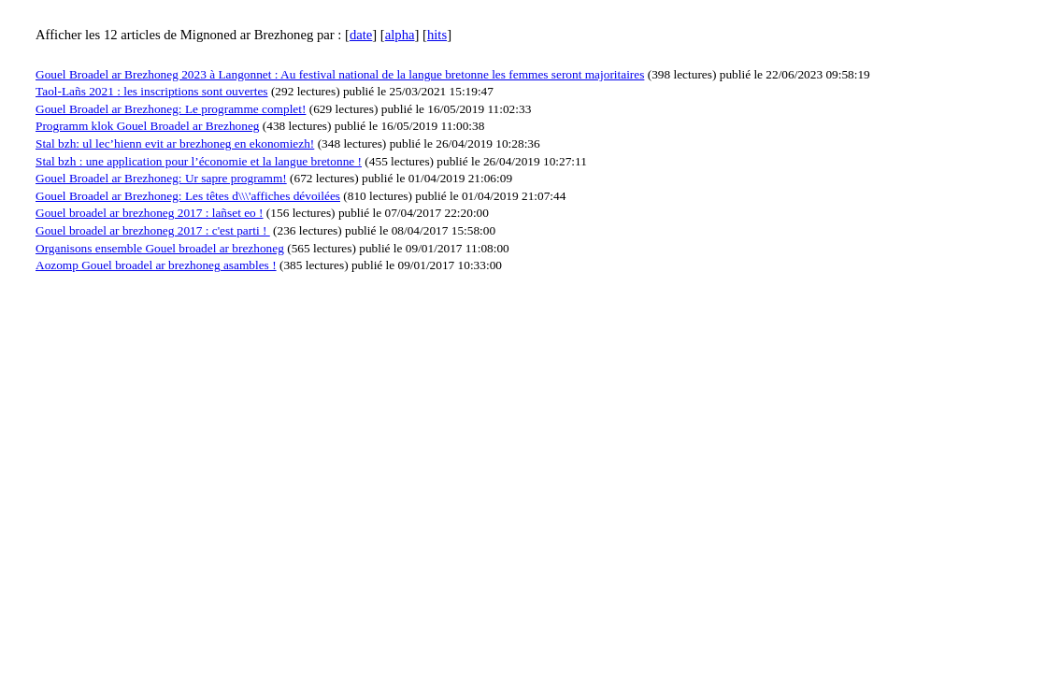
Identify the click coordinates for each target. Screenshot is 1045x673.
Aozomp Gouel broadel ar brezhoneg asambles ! (156, 265)
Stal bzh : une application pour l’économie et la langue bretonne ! (199, 161)
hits (437, 34)
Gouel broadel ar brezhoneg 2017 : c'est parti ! (153, 230)
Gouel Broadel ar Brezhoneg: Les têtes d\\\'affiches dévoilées (188, 196)
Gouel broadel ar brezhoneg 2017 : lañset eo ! (150, 213)
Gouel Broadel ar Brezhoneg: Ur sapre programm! (161, 178)
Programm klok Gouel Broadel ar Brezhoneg (147, 126)
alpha (400, 34)
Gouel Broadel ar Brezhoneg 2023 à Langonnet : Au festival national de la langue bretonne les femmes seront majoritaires (340, 74)
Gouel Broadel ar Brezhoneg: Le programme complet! (171, 109)
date (361, 34)
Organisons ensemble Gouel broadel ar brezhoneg (160, 248)
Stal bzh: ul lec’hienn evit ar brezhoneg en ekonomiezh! (175, 143)
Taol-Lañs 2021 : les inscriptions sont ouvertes (152, 91)
